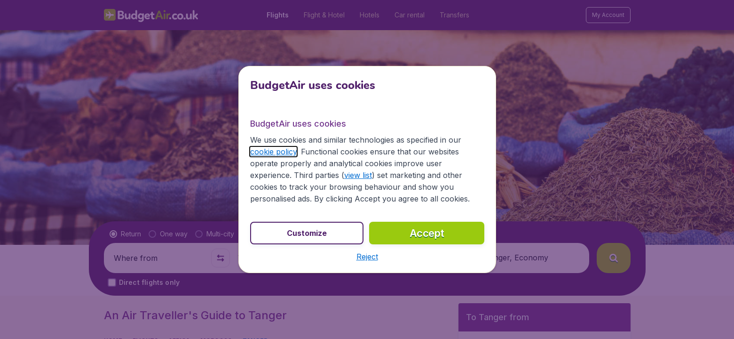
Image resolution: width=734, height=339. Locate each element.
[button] (367, 256)
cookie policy (273, 151)
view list (358, 175)
